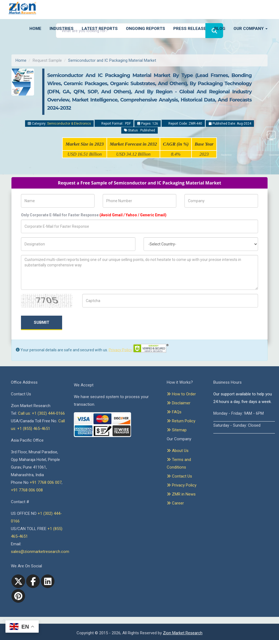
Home (35, 28)
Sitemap (177, 429)
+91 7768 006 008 (27, 490)
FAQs (174, 412)
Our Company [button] (250, 28)
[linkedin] (47, 581)
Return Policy (181, 421)
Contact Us (179, 476)
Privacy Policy (120, 349)
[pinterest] (18, 596)
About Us (178, 450)
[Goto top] (3, 620)
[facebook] (33, 581)
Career (175, 503)
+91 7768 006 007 (46, 482)
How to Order (181, 394)
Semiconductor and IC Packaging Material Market (112, 60)
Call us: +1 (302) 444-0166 (41, 413)
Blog (219, 28)
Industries (62, 28)
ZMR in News (181, 494)
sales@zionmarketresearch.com (40, 551)
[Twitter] (18, 581)
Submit (41, 322)
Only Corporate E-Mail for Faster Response (93, 215)
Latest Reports (100, 28)
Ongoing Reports (145, 28)
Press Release (189, 28)
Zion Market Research (182, 632)
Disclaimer (178, 403)
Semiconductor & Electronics (69, 123)
